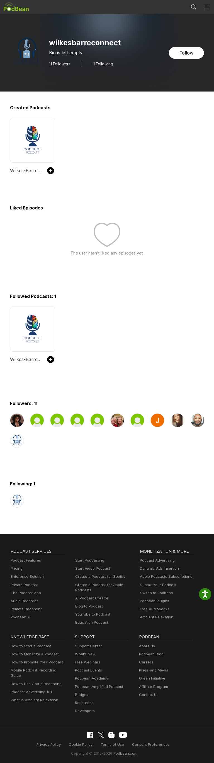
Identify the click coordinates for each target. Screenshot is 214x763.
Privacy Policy (52, 744)
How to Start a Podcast (29, 646)
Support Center (87, 646)
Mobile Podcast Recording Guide (37, 670)
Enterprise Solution (26, 576)
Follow (187, 52)
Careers (145, 662)
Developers (84, 711)
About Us (146, 646)
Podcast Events (88, 670)
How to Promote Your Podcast (35, 662)
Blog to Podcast (88, 606)
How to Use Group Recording (35, 678)
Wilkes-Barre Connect (26, 170)
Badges (81, 695)
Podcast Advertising (156, 560)
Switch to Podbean (155, 593)
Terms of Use (112, 744)
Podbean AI (20, 617)
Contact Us (148, 695)
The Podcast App (24, 593)
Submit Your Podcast (157, 585)
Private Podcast (23, 585)
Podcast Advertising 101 (30, 687)
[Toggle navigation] (207, 7)
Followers (60, 64)
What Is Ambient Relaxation (33, 695)
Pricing (16, 568)
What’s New (84, 654)
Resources (84, 703)
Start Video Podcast (91, 568)
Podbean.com (123, 753)
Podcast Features (25, 560)
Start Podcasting (88, 560)
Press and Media (153, 670)
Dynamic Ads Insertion (158, 568)
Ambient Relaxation (156, 617)
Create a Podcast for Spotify (98, 576)
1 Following (104, 64)
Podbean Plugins (154, 601)
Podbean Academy (90, 678)
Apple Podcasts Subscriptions (164, 576)
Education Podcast (90, 622)
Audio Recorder (23, 601)
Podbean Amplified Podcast (97, 687)
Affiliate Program (152, 687)
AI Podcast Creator (90, 598)
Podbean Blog (150, 654)
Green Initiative (151, 678)
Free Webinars (87, 662)
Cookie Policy (83, 744)
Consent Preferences (148, 744)
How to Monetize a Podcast (33, 654)
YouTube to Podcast (91, 614)
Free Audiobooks (153, 609)
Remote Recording (26, 609)
